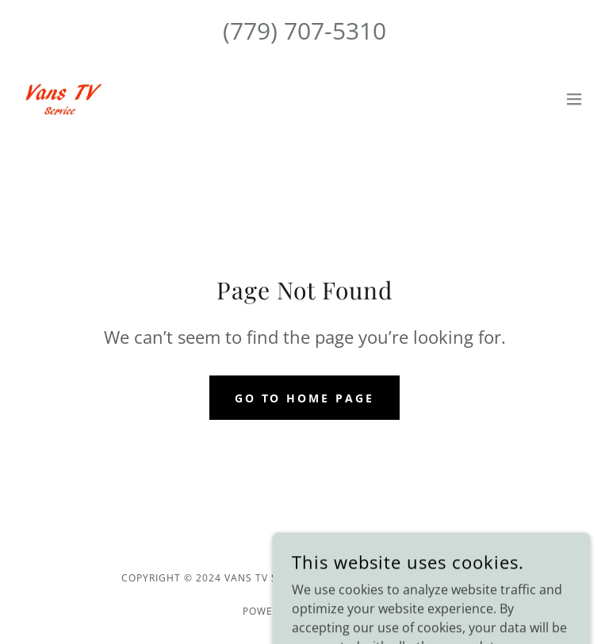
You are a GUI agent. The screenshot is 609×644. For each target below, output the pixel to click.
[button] (574, 99)
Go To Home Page (305, 398)
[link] (61, 99)
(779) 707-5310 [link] (304, 30)
